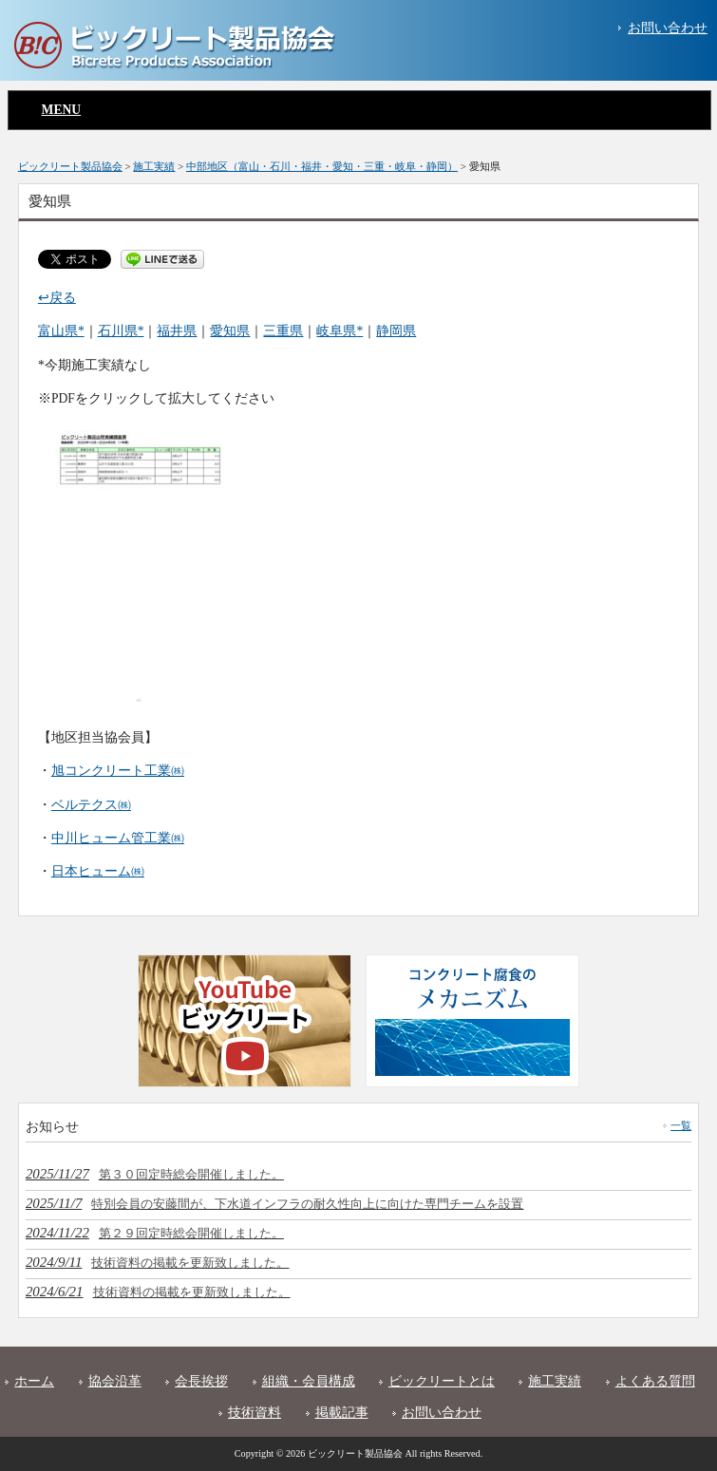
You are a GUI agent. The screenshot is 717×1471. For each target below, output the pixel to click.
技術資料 (254, 1412)
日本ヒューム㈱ (97, 871)
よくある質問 (655, 1381)
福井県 (177, 331)
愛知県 (230, 331)
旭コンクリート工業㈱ (117, 771)
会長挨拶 (201, 1381)
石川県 (118, 331)
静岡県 (396, 331)
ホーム (34, 1381)
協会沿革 (115, 1381)
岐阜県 (336, 331)
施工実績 (554, 1381)
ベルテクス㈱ (91, 805)
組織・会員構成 (308, 1381)
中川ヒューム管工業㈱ (117, 838)
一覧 (680, 1125)
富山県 (58, 331)
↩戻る (57, 298)
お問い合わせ (668, 28)
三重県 (283, 331)
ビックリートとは (441, 1381)
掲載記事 (341, 1412)
